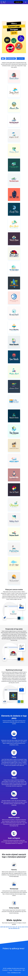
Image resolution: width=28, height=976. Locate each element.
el (15, 926)
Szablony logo (11, 58)
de (4, 926)
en (1, 926)
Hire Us (14, 33)
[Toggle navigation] (25, 2)
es (6, 926)
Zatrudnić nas (18, 2)
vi (25, 926)
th (27, 926)
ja (18, 926)
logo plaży (9, 638)
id (23, 926)
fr (2, 926)
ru (8, 926)
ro (17, 928)
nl (13, 926)
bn (15, 928)
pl (20, 926)
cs (22, 926)
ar (13, 928)
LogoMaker (9, 968)
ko (9, 928)
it (11, 926)
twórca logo (16, 876)
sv (18, 928)
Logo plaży (20, 58)
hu (11, 928)
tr (10, 926)
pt (16, 926)
